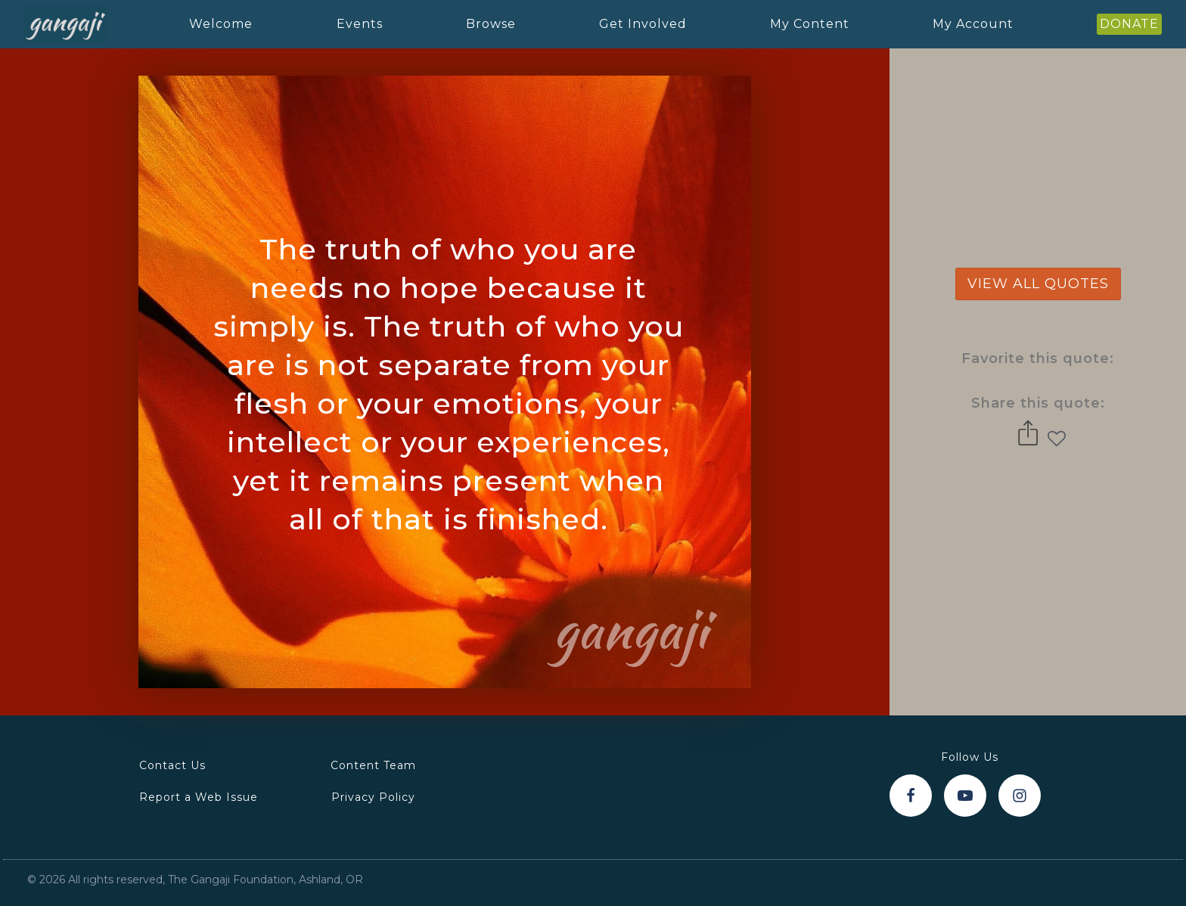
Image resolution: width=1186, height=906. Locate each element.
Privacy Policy (373, 797)
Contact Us (172, 765)
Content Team (373, 765)
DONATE (1129, 24)
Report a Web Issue (198, 797)
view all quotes (1038, 283)
